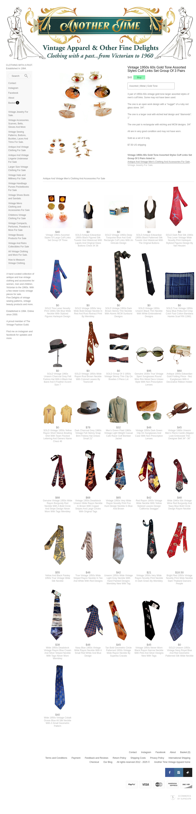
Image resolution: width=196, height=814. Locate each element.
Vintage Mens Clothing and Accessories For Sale (19, 206)
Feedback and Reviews (96, 758)
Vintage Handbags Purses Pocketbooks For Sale (18, 187)
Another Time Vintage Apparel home (172, 762)
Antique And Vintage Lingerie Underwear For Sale (18, 158)
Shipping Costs (138, 758)
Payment (75, 758)
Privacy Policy (157, 758)
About (11, 98)
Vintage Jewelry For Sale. (140, 165)
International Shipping (179, 758)
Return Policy (119, 758)
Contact (12, 83)
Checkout (94, 762)
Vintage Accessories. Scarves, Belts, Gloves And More (18, 123)
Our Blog (107, 762)
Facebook (13, 93)
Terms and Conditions (56, 758)
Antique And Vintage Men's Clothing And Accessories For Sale (159, 161)
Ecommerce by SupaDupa (184, 797)
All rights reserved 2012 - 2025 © (133, 762)
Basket (12, 103)
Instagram (13, 88)
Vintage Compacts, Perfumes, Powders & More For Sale (19, 226)
